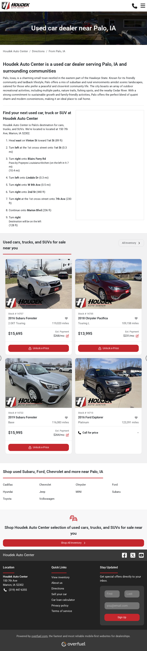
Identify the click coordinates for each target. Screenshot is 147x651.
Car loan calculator (63, 600)
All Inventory (131, 243)
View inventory (60, 577)
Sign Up (122, 617)
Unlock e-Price (38, 348)
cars (61, 125)
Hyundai (8, 491)
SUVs (20, 129)
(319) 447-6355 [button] (15, 590)
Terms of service (61, 611)
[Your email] (122, 605)
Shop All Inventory (73, 543)
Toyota (7, 498)
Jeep (42, 491)
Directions (57, 588)
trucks (7, 129)
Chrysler (81, 484)
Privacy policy (59, 605)
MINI (79, 491)
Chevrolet (45, 484)
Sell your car (59, 594)
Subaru (116, 491)
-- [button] (138, 432)
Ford (115, 484)
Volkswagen (46, 498)
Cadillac (8, 484)
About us (56, 583)
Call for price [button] (88, 433)
